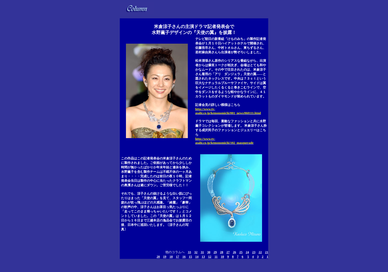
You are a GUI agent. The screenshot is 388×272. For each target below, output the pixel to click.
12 (209, 256)
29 (215, 252)
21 (266, 252)
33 (189, 252)
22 (260, 252)
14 (196, 256)
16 (184, 256)
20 (158, 256)
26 (234, 252)
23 (253, 252)
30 (208, 252)
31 (202, 252)
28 (221, 252)
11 (216, 256)
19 (164, 256)
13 (203, 256)
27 (228, 252)
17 (177, 256)
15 (190, 256)
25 (240, 252)
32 (195, 252)
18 (171, 256)
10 (222, 256)
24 (247, 252)
